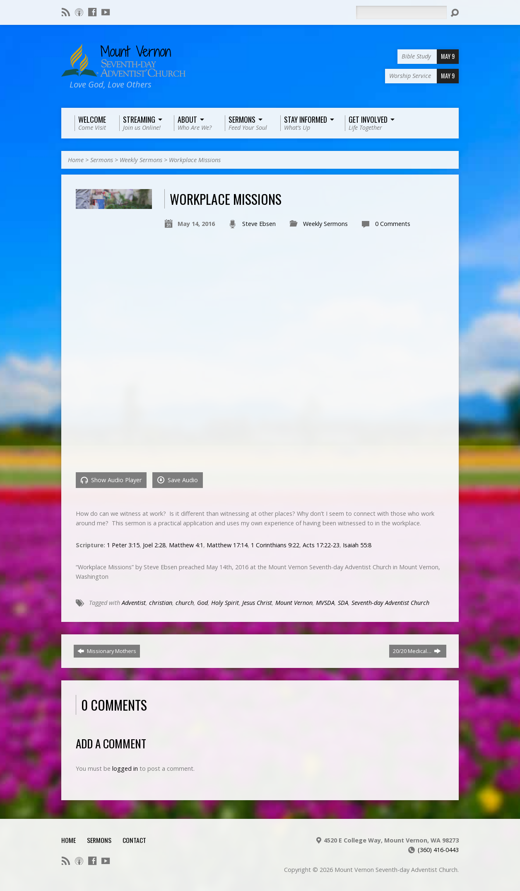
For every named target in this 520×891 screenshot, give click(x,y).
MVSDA (325, 603)
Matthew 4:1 (186, 545)
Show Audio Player (111, 480)
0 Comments (392, 224)
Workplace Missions (195, 160)
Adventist (134, 603)
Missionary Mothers (106, 651)
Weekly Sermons (141, 160)
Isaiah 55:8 (357, 545)
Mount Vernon (294, 603)
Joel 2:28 (154, 545)
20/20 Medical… (417, 651)
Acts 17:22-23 (321, 545)
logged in (125, 768)
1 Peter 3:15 (123, 545)
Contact (134, 840)
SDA (343, 603)
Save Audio (177, 480)
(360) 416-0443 (438, 850)
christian (160, 603)
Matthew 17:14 (227, 545)
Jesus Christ (257, 603)
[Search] (401, 12)
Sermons (101, 160)
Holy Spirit (225, 603)
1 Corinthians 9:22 (275, 545)
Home (76, 160)
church (185, 603)
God (202, 603)
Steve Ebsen (259, 224)
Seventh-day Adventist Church (390, 603)
